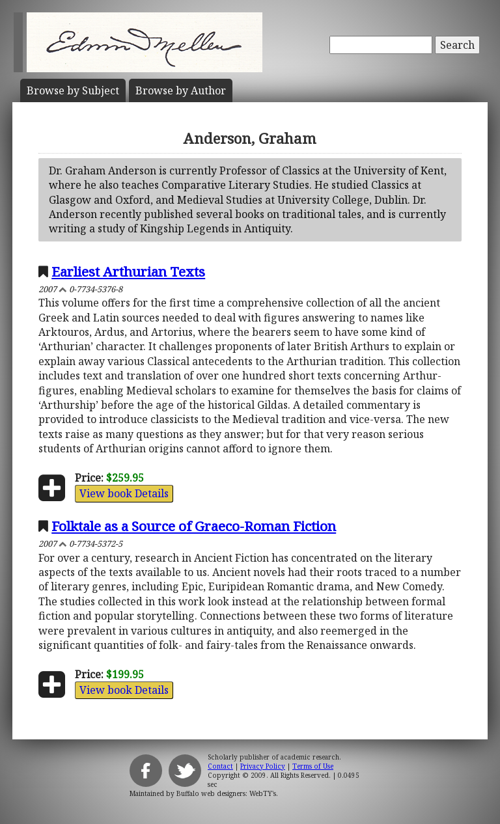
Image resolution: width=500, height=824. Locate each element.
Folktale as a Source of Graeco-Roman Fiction (193, 526)
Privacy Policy (262, 766)
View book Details (124, 493)
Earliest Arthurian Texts (128, 271)
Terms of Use (312, 766)
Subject (73, 90)
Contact (220, 766)
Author (180, 90)
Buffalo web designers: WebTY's (226, 793)
